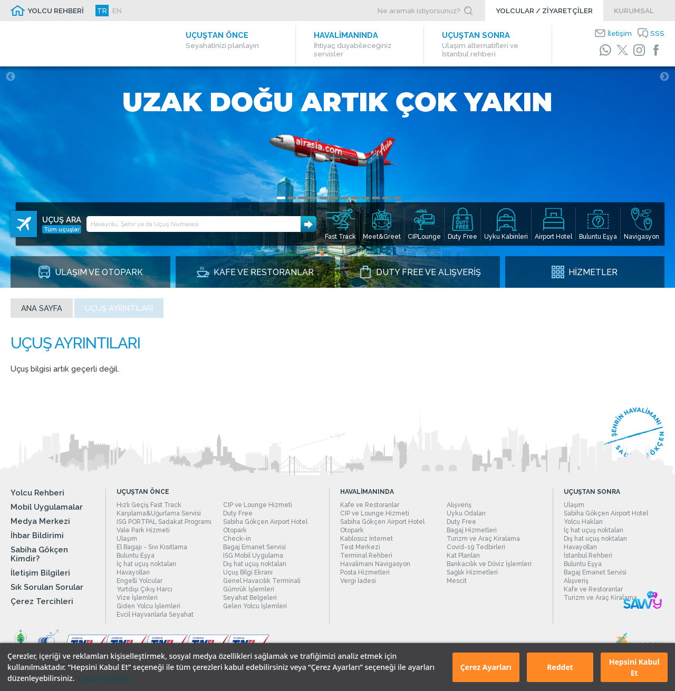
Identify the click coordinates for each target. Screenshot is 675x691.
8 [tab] (355, 198)
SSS (657, 33)
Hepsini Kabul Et (634, 667)
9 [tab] (365, 198)
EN (117, 10)
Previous (10, 77)
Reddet (560, 667)
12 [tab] (397, 198)
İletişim (620, 33)
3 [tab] (302, 198)
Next (664, 77)
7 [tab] (344, 198)
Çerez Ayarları (486, 667)
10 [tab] (376, 198)
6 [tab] (334, 198)
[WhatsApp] (605, 50)
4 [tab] (312, 198)
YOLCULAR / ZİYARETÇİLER (544, 10)
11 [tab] (386, 198)
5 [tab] (323, 198)
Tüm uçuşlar (62, 229)
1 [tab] (281, 198)
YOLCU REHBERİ (55, 10)
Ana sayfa (41, 308)
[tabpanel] (337, 177)
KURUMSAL (634, 10)
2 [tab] (291, 198)
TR (102, 10)
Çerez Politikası (104, 678)
